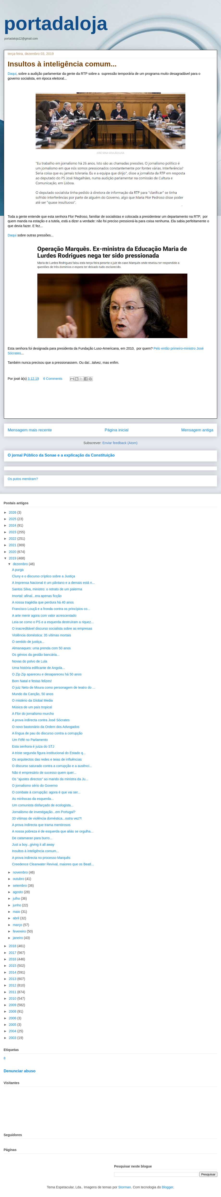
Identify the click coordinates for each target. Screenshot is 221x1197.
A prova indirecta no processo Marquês (41, 858)
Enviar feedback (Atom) (119, 443)
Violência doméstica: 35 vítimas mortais (41, 635)
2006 (13, 1018)
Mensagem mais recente (30, 430)
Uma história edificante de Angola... (38, 668)
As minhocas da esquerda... (33, 799)
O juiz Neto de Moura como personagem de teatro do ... (53, 687)
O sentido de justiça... (28, 642)
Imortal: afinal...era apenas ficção (36, 596)
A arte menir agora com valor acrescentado (44, 615)
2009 (13, 1005)
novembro (21, 872)
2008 (13, 1011)
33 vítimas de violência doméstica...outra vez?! (47, 818)
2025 (13, 519)
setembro (20, 885)
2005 (13, 1025)
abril (16, 918)
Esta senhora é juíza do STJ (33, 746)
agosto (18, 892)
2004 (13, 1031)
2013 (13, 979)
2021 (13, 545)
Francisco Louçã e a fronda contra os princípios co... (51, 609)
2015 (13, 966)
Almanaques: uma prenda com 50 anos (41, 648)
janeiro (18, 938)
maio (17, 912)
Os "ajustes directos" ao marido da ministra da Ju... (50, 779)
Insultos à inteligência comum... (35, 851)
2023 (13, 532)
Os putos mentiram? (23, 479)
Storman (124, 1187)
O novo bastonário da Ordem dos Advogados (45, 727)
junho (17, 905)
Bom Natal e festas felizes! (32, 681)
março (18, 925)
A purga (18, 570)
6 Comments (52, 379)
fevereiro (20, 931)
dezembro (21, 564)
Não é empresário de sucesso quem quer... (44, 773)
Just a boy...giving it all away (33, 844)
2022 (13, 538)
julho (17, 898)
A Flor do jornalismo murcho (33, 714)
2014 (13, 972)
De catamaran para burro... (32, 838)
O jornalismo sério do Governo (35, 785)
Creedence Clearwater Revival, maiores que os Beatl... (53, 864)
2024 (13, 525)
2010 (13, 998)
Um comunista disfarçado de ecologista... (43, 805)
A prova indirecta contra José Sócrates (41, 720)
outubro (19, 879)
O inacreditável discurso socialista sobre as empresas (52, 628)
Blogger (167, 1187)
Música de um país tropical (32, 707)
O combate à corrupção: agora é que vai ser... (46, 792)
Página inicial (117, 430)
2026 (13, 512)
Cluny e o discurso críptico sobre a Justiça (43, 576)
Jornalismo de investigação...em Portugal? (43, 812)
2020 (13, 552)
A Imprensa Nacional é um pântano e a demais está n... (53, 583)
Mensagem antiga (197, 430)
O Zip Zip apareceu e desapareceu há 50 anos (47, 674)
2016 (13, 959)
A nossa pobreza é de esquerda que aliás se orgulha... (52, 831)
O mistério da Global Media (32, 700)
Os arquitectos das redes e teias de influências (47, 759)
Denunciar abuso (20, 1071)
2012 (13, 985)
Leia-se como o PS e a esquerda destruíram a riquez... (53, 622)
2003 (13, 1038)
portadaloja (55, 23)
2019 (13, 558)
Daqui (12, 74)
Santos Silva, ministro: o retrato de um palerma (47, 589)
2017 (13, 953)
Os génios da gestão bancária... (36, 655)
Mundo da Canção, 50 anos (32, 694)
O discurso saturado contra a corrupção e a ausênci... (52, 766)
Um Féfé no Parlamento (30, 740)
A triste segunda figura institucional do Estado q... (49, 753)
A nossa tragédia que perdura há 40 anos (43, 602)
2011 (13, 992)
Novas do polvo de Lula (29, 661)
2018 (13, 946)
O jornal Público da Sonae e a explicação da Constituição (61, 455)
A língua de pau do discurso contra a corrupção (47, 733)
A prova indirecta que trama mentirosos (41, 825)
